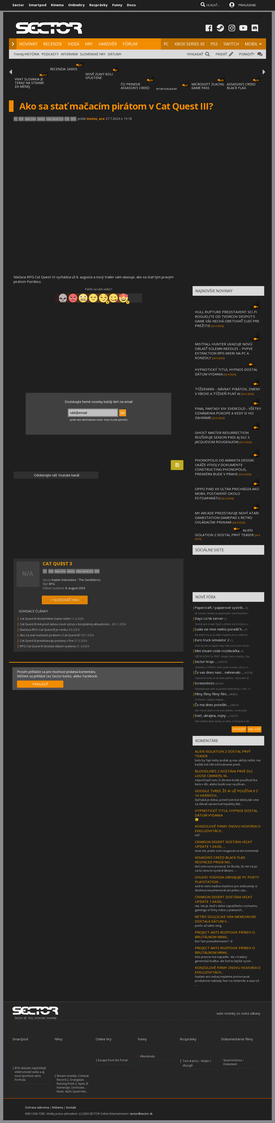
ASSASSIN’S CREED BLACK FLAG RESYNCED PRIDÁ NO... (220, 859)
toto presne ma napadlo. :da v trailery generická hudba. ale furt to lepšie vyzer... (224, 959)
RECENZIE (52, 44)
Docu (131, 5)
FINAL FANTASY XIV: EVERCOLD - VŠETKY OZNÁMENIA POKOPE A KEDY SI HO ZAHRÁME (228, 413)
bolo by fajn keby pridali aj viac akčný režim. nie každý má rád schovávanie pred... (228, 762)
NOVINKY (28, 44)
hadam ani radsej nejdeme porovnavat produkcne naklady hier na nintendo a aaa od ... (227, 980)
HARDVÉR (107, 44)
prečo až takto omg (208, 925)
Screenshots (204, 683)
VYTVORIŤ (239, 729)
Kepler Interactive (64, 580)
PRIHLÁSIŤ (40, 684)
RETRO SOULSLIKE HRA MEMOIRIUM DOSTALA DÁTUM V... (225, 918)
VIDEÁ (73, 44)
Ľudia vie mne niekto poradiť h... (219, 629)
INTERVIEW (69, 54)
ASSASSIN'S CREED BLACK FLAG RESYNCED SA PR (241, 88)
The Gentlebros (90, 580)
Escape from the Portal (113, 1060)
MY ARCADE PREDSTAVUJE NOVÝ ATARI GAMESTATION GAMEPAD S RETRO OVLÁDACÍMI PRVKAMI (227, 517)
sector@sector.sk (141, 1114)
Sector (18, 5)
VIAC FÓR (254, 729)
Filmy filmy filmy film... (211, 694)
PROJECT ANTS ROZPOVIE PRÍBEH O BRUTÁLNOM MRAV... (225, 934)
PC (166, 44)
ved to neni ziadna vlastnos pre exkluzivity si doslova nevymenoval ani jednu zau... (226, 888)
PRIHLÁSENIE (247, 5)
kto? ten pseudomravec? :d (213, 941)
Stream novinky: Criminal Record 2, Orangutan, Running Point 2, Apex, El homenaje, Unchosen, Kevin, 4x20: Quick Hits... (73, 1083)
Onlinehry (76, 5)
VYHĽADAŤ (195, 54)
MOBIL (251, 44)
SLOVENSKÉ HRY (92, 54)
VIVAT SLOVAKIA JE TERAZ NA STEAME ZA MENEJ (29, 83)
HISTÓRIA (32, 54)
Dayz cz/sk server (209, 618)
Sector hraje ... (206, 661)
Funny (117, 5)
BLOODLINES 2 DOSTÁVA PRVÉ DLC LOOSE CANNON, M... (224, 773)
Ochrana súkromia (37, 1107)
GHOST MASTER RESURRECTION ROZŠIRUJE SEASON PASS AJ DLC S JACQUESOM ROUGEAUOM (222, 437)
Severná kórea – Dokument (233, 1062)
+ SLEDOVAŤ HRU (65, 599)
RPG (52, 584)
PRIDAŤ (221, 54)
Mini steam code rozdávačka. (217, 650)
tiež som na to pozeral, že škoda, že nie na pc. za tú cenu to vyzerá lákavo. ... (226, 868)
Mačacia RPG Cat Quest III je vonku (44, 630)
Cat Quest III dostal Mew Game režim (45, 618)
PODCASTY (50, 54)
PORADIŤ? (246, 54)
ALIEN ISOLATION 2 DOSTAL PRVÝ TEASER (224, 532)
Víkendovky (147, 1056)
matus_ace (96, 118)
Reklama (57, 1107)
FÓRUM (130, 44)
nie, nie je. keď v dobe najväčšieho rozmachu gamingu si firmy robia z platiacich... (226, 908)
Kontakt (71, 1107)
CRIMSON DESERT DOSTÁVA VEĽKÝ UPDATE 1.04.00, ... (223, 844)
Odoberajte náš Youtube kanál (56, 475)
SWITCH (231, 44)
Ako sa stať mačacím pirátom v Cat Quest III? (50, 635)
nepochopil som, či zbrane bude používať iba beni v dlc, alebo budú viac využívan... (226, 782)
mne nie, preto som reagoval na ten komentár (227, 851)
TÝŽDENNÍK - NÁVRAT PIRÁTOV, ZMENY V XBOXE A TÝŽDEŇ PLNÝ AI (227, 391)
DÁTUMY (114, 54)
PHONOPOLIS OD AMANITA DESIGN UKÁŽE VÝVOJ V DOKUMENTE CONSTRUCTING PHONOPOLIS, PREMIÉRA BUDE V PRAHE (224, 467)
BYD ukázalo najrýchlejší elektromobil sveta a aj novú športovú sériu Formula (30, 1074)
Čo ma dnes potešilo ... (212, 704)
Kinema (57, 5)
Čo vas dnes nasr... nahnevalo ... (219, 672)
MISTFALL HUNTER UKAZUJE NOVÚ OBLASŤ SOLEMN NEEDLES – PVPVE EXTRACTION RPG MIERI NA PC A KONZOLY (224, 351)
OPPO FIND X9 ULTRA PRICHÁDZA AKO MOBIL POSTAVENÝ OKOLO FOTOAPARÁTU (227, 493)
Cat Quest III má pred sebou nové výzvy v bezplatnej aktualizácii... (65, 624)
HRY (89, 44)
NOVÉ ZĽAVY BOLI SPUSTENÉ (99, 76)
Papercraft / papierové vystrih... (220, 607)
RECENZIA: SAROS (63, 69)
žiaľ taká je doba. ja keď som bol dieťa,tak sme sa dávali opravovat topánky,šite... (227, 802)
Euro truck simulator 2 (212, 640)
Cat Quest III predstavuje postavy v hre (47, 641)
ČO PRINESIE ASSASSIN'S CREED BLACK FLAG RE (135, 88)
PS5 (214, 44)
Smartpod (37, 5)
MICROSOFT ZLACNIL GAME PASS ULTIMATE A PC (207, 88)
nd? (197, 835)
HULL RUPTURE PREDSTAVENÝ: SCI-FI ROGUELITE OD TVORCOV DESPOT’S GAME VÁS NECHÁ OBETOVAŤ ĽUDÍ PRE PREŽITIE (227, 319)
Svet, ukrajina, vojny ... (212, 715)
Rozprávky (98, 5)
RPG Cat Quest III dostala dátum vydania (48, 646)
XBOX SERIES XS (189, 44)
